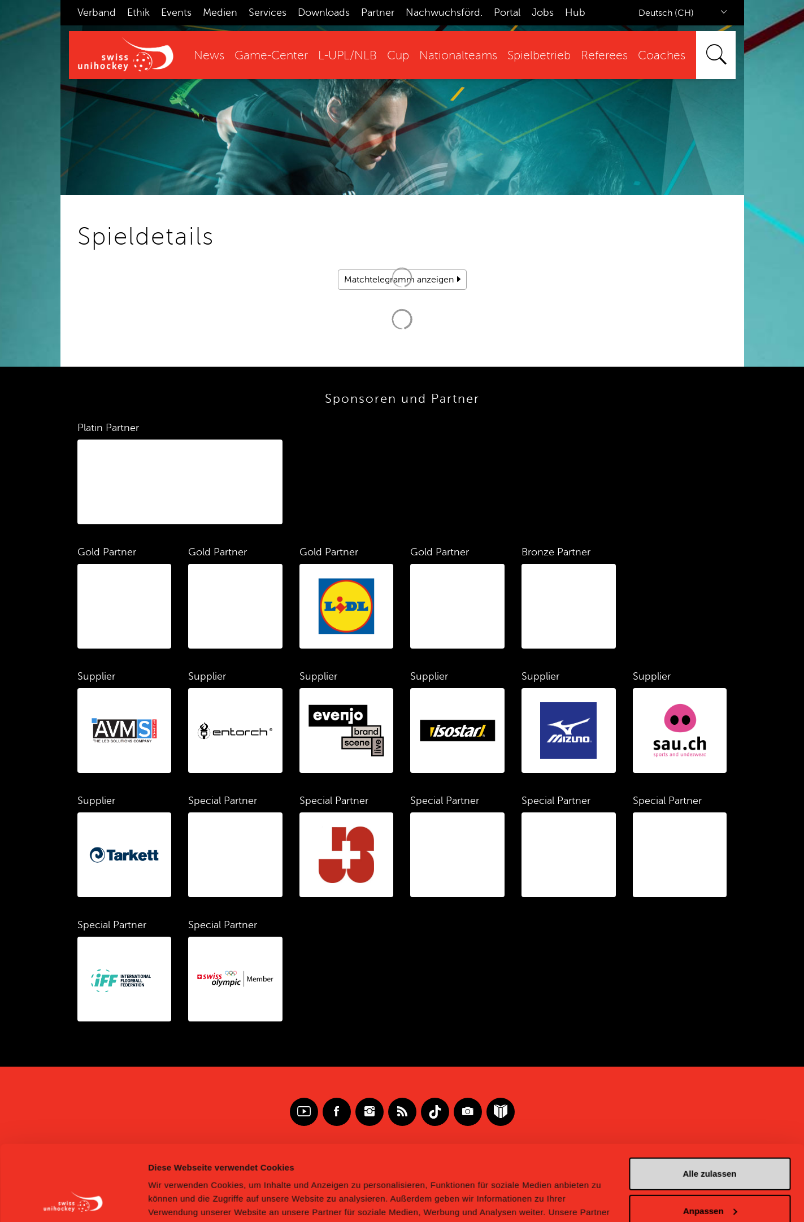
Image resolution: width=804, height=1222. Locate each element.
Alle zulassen (709, 1103)
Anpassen (710, 1140)
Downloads (324, 12)
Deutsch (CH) (666, 13)
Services (267, 12)
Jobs (543, 12)
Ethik (138, 12)
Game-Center (271, 55)
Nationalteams (458, 55)
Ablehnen (709, 1177)
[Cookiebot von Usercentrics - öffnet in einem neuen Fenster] (73, 1199)
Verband (96, 12)
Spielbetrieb (539, 55)
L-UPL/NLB (347, 55)
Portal (507, 12)
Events (176, 12)
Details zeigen (176, 1199)
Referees (604, 55)
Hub (575, 12)
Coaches (661, 55)
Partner (377, 12)
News (209, 55)
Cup (398, 55)
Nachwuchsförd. (444, 12)
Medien (220, 12)
